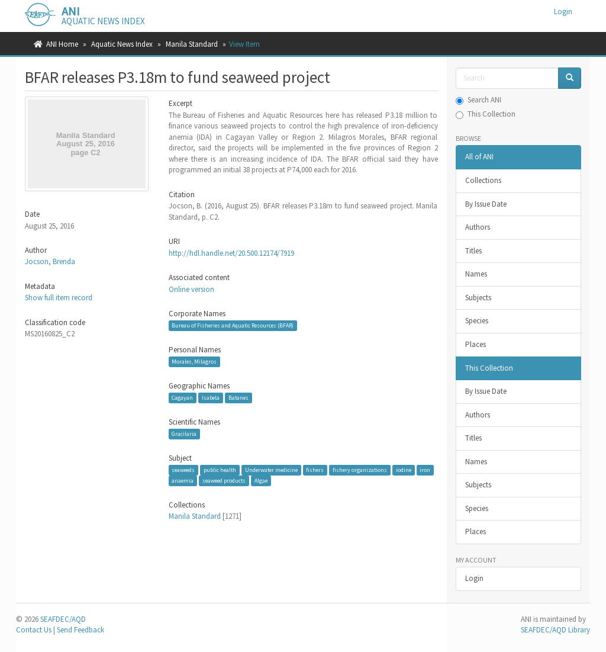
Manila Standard (192, 44)
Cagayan (182, 398)
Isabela (211, 398)
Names (476, 274)
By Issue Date (486, 204)
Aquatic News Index (122, 44)
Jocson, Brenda (50, 261)
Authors (477, 227)
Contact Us (33, 630)
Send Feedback (80, 630)
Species (476, 321)
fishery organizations (360, 470)
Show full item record (58, 298)
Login (474, 578)
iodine (403, 470)
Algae (260, 480)
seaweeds (183, 470)
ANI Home (62, 44)
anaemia (183, 480)
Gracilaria (184, 434)
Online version (191, 289)
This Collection (485, 114)
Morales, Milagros (194, 361)
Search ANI (478, 100)
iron (425, 470)
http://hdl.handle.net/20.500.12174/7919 (231, 253)
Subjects (478, 298)
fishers (315, 470)
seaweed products (224, 480)
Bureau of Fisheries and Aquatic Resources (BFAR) (233, 325)
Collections (483, 180)
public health (220, 470)
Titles (473, 251)
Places (475, 344)
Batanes (238, 398)
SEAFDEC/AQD (63, 619)
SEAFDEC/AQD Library (555, 630)
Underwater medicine (271, 470)
